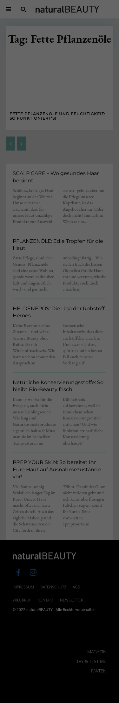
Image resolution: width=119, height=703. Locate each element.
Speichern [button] (59, 661)
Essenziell (19, 620)
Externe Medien (90, 620)
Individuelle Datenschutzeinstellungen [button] (60, 683)
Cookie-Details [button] (30, 700)
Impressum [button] (92, 700)
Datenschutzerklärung (27, 599)
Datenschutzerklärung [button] (62, 700)
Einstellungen (47, 605)
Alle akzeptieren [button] (59, 643)
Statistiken (52, 620)
